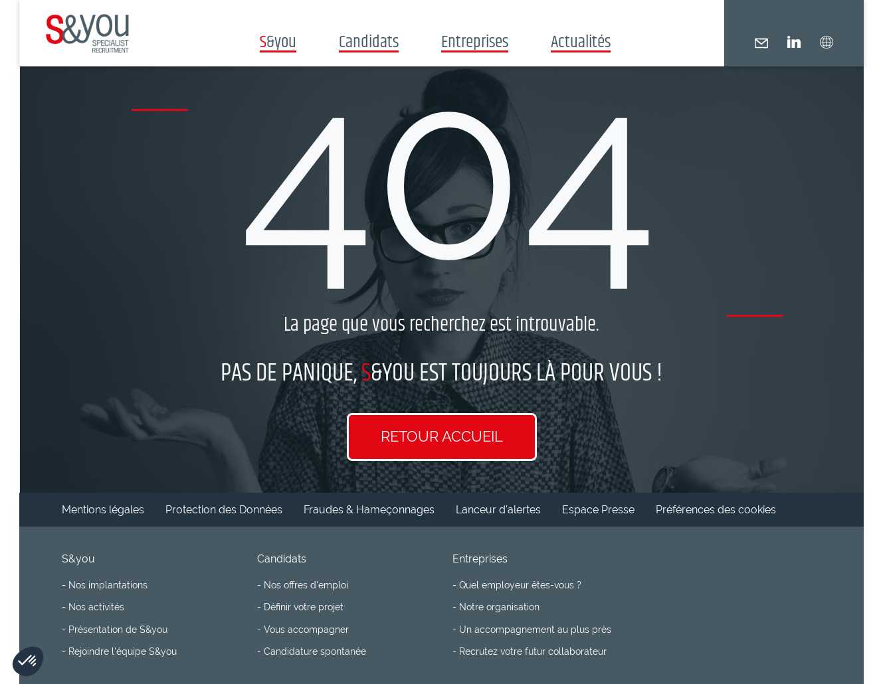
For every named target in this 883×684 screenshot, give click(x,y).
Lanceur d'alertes (498, 509)
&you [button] (278, 40)
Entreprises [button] (474, 40)
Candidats (281, 559)
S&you (78, 559)
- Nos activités (93, 606)
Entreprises (480, 559)
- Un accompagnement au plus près (531, 629)
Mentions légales (103, 509)
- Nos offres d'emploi (302, 584)
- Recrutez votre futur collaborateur (529, 651)
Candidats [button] (369, 40)
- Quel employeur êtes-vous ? (516, 584)
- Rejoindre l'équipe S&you (119, 651)
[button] (826, 42)
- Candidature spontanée (311, 651)
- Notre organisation (496, 606)
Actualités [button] (581, 40)
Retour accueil (442, 436)
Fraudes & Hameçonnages (369, 509)
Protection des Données (223, 509)
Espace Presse (598, 509)
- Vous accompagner (303, 629)
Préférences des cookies (716, 509)
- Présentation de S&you (114, 629)
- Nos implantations (104, 584)
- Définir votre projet (300, 606)
